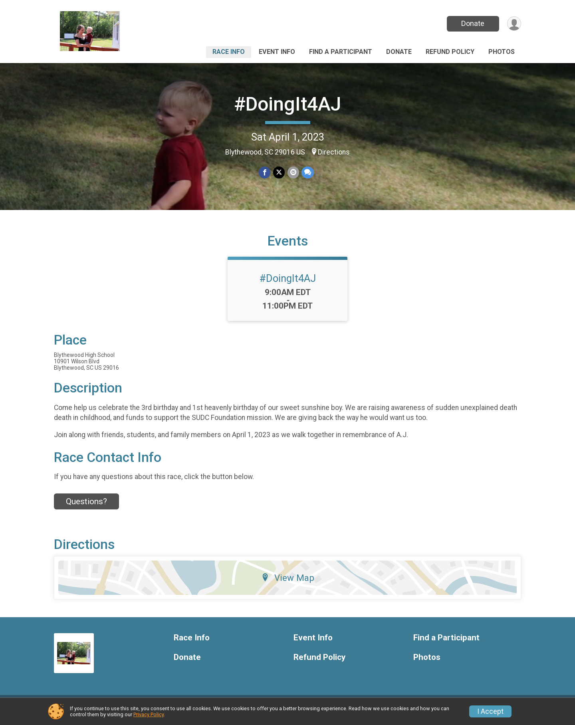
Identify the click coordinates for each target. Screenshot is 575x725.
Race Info (228, 51)
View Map (287, 583)
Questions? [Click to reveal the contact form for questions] (86, 506)
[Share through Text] (307, 172)
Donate (472, 23)
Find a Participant (340, 51)
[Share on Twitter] (279, 172)
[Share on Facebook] (265, 172)
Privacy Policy (148, 714)
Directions (334, 152)
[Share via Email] (293, 172)
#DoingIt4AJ (287, 104)
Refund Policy (450, 51)
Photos (501, 51)
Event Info (277, 51)
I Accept (490, 711)
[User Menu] (513, 23)
